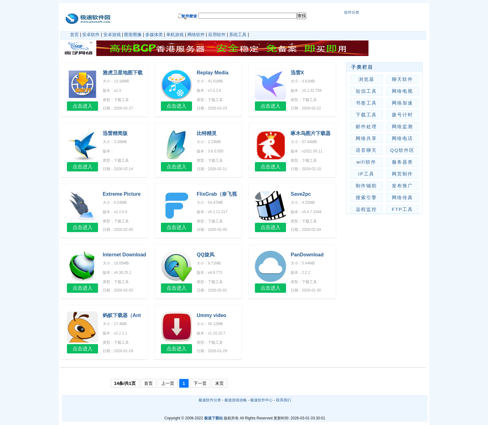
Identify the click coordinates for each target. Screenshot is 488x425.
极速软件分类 (210, 400)
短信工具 (366, 91)
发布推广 (402, 185)
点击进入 (82, 106)
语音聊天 (366, 150)
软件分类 (351, 12)
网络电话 (402, 138)
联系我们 (283, 400)
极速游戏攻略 (235, 400)
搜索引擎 (366, 197)
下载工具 (366, 114)
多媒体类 (154, 34)
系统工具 (237, 34)
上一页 (167, 383)
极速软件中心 (261, 400)
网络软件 (196, 34)
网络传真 (402, 197)
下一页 (200, 383)
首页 (74, 34)
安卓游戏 (112, 34)
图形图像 (133, 34)
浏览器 (366, 79)
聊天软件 (402, 79)
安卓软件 (91, 34)
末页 (219, 383)
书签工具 (366, 102)
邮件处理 (366, 126)
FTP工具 (402, 209)
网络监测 (402, 126)
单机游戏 (175, 34)
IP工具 (366, 173)
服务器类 (402, 162)
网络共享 (366, 138)
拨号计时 (402, 114)
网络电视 (402, 91)
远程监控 (366, 209)
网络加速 (402, 102)
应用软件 (217, 34)
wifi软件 (366, 162)
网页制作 (402, 173)
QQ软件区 (402, 150)
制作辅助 (366, 185)
